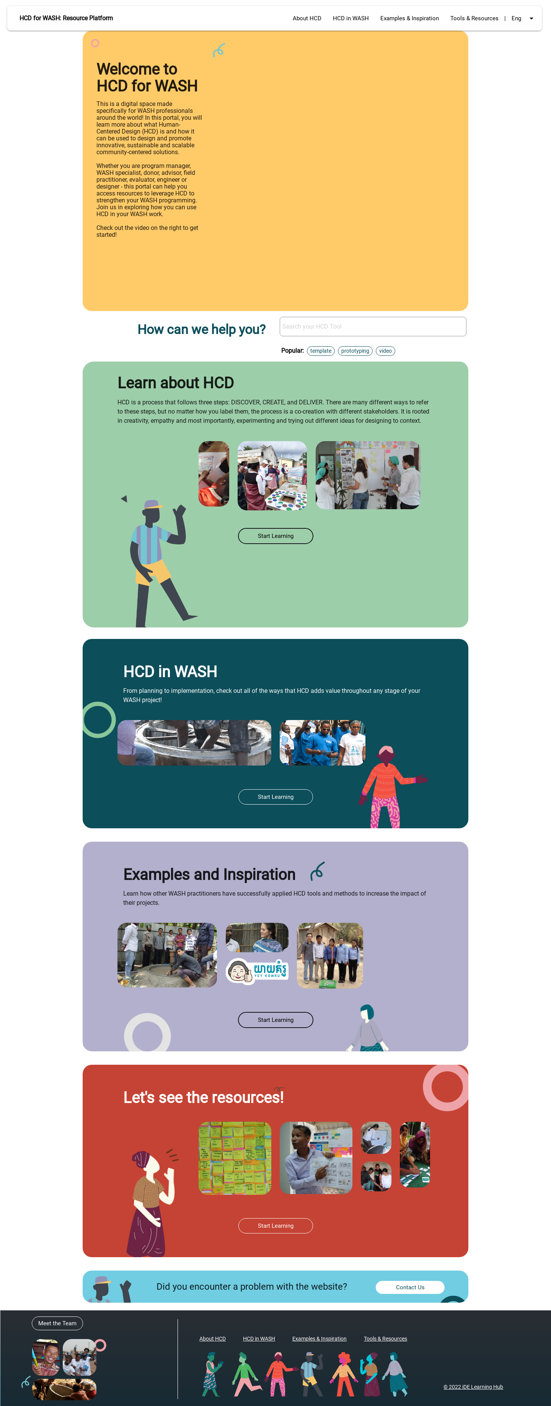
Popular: (292, 350)
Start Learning (275, 536)
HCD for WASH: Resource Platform (66, 18)
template (320, 351)
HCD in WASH (351, 18)
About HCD (307, 18)
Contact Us (410, 1287)
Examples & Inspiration (409, 18)
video (385, 351)
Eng (524, 18)
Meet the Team (57, 1323)
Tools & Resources (474, 18)
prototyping (355, 351)
